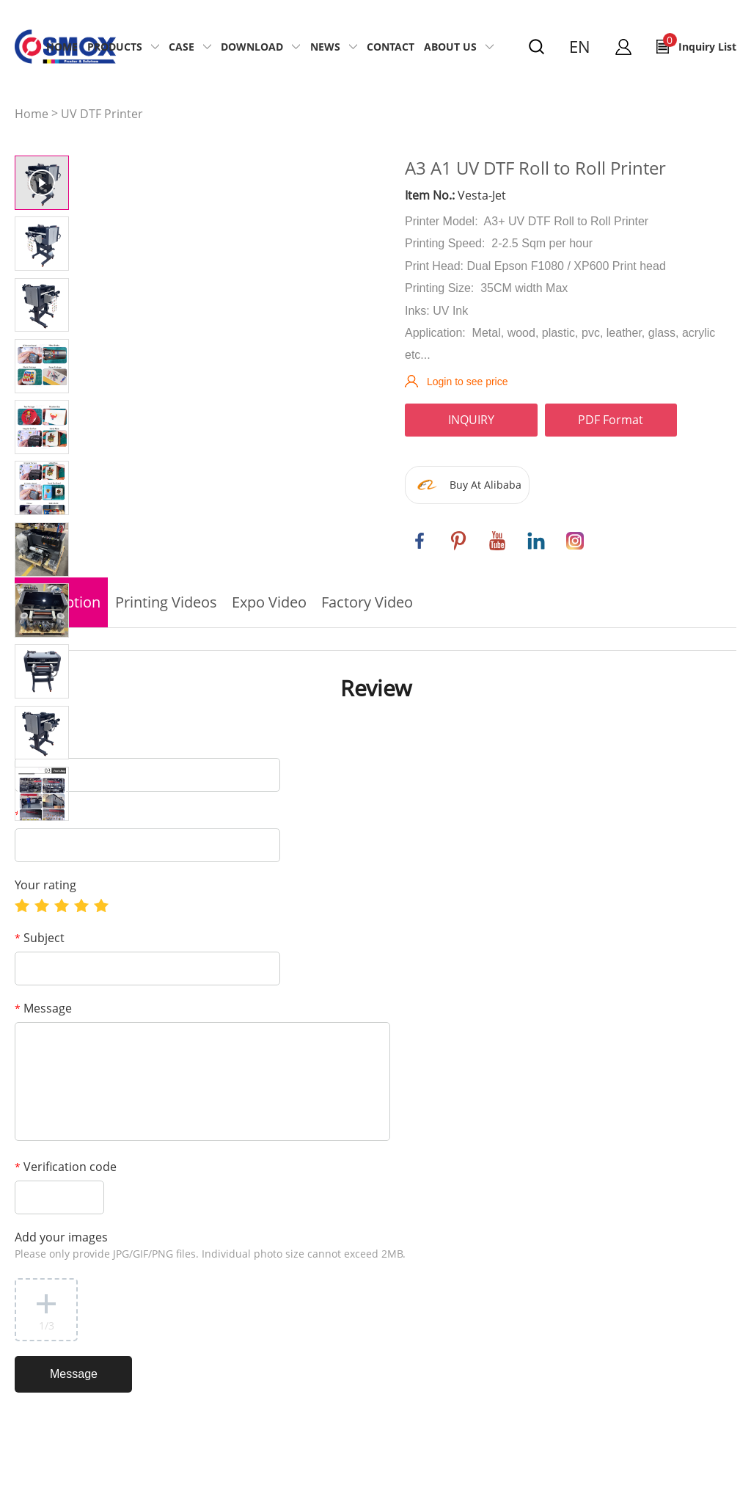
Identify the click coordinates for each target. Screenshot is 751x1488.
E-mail (36, 814)
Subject (40, 938)
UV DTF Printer (102, 114)
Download (252, 47)
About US (450, 47)
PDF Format (610, 420)
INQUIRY (471, 420)
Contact (390, 47)
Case (181, 47)
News (325, 47)
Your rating (45, 885)
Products (114, 47)
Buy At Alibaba (485, 485)
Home (62, 47)
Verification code (66, 1167)
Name (35, 744)
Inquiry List (699, 43)
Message (43, 1008)
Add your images (210, 1245)
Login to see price (467, 381)
